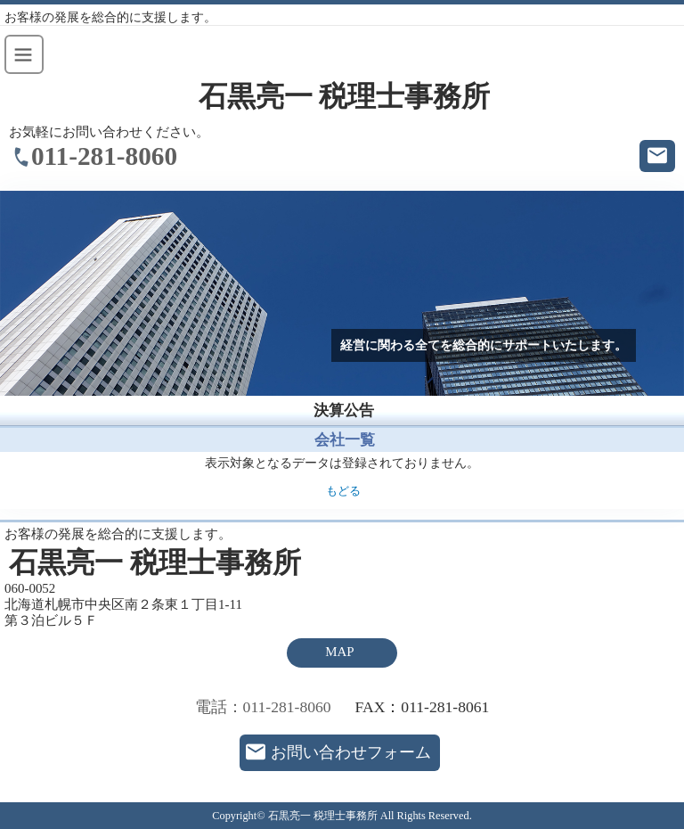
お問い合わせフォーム (351, 752)
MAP (339, 651)
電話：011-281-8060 (263, 707)
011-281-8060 (104, 156)
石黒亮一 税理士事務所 (345, 96)
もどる (343, 491)
